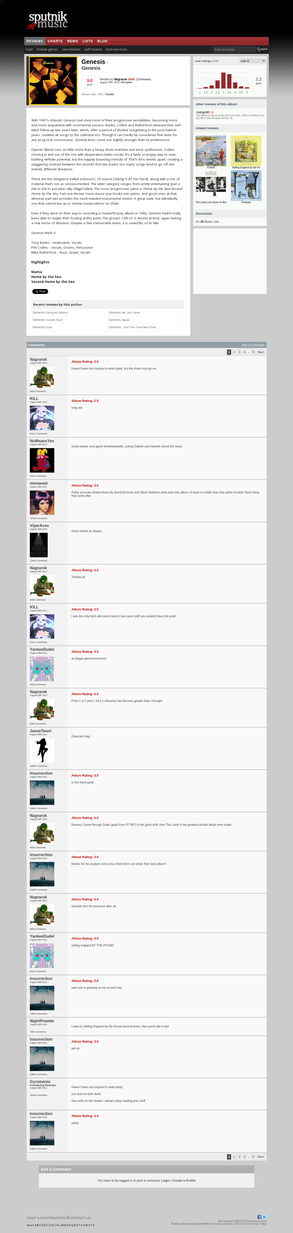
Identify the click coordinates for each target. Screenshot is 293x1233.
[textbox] (234, 50)
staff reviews (93, 49)
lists (87, 41)
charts (55, 41)
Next (261, 352)
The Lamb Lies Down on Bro (210, 202)
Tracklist (109, 94)
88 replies (127, 82)
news (72, 41)
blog (102, 41)
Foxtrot (211, 167)
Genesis (95, 61)
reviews (34, 41)
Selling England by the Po (246, 167)
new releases (71, 49)
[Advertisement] (230, 263)
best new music (116, 49)
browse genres (47, 49)
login (29, 49)
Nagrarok (120, 79)
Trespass (246, 202)
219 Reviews (143, 79)
